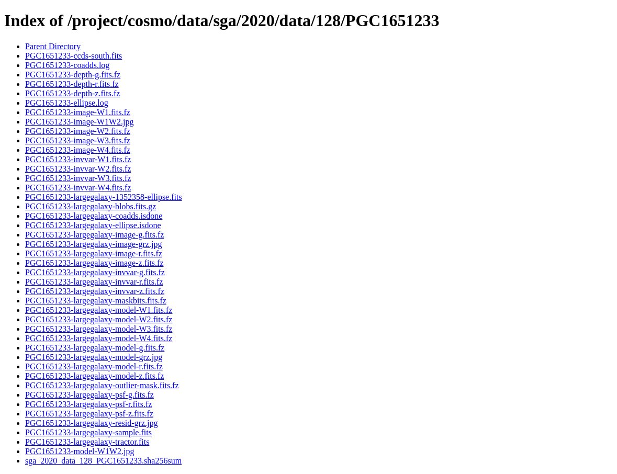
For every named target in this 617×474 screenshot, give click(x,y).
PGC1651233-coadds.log (67, 65)
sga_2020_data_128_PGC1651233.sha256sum (103, 460)
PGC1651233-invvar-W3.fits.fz (78, 178)
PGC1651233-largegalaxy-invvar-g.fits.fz (95, 272)
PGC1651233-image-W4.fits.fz (77, 149)
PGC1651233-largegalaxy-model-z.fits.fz (94, 375)
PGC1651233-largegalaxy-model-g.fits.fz (94, 347)
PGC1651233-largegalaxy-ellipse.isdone (93, 225)
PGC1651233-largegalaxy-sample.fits (88, 432)
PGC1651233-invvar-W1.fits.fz (78, 159)
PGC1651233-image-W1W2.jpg (79, 121)
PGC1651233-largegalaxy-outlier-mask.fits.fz (102, 385)
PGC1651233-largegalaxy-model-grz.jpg (93, 357)
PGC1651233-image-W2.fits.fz (77, 131)
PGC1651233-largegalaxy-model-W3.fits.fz (98, 328)
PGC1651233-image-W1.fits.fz (77, 112)
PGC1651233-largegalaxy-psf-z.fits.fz (89, 413)
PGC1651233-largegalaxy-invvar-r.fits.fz (94, 281)
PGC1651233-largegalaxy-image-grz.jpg (93, 244)
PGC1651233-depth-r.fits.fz (72, 84)
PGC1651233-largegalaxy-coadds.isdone (93, 215)
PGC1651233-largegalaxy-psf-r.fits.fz (88, 404)
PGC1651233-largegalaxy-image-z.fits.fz (94, 262)
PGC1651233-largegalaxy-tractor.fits (87, 441)
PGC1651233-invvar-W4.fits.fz (78, 187)
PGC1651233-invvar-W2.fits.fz (78, 168)
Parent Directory (53, 46)
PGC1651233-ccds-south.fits (73, 55)
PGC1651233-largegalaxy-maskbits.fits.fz (95, 300)
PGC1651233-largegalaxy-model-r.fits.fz (94, 366)
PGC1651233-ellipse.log (66, 102)
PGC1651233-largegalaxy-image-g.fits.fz (94, 234)
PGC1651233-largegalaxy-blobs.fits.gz (90, 206)
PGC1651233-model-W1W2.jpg (79, 451)
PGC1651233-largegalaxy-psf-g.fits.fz (89, 394)
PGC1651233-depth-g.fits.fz (72, 74)
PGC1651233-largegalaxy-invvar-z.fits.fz (94, 291)
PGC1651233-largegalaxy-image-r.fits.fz (93, 253)
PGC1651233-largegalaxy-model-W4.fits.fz (98, 338)
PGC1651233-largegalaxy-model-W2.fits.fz (98, 319)
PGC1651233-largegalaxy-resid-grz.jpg (91, 423)
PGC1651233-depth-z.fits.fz (72, 93)
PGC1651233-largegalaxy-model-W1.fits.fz (98, 310)
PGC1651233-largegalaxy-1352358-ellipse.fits (103, 197)
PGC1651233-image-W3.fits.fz (77, 140)
